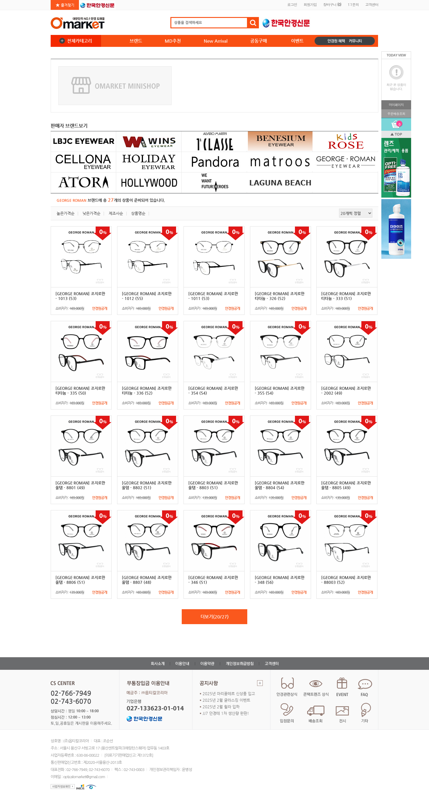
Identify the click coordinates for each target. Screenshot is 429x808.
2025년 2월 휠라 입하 (221, 706)
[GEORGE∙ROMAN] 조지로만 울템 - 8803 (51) (213, 485)
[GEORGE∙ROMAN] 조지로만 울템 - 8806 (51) (80, 579)
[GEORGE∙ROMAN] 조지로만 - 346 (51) (213, 579)
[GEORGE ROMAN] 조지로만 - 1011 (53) (213, 296)
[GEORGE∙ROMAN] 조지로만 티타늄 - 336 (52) (147, 390)
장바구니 (332, 4)
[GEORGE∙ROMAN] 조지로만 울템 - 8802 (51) (147, 485)
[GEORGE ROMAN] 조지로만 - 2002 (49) (346, 390)
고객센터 (371, 4)
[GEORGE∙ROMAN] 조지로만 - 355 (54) (279, 390)
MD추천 (173, 40)
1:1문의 (353, 4)
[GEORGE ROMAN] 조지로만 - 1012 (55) (147, 296)
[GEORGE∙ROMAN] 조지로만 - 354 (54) (213, 390)
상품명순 (138, 213)
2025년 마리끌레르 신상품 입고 (229, 693)
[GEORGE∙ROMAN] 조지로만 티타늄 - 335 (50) (80, 390)
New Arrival (216, 40)
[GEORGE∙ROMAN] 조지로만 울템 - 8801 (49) (80, 485)
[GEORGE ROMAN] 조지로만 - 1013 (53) (80, 296)
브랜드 (136, 40)
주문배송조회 (396, 113)
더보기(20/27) (214, 616)
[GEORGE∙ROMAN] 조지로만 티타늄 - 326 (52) (279, 296)
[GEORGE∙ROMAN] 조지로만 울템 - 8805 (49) (346, 485)
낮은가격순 (91, 213)
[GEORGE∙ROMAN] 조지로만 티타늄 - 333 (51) (346, 296)
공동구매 (258, 40)
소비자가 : (81, 308)
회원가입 (310, 4)
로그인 (292, 4)
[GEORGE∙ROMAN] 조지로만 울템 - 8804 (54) (279, 485)
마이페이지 (396, 104)
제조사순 (116, 213)
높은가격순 (65, 213)
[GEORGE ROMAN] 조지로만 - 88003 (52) (346, 579)
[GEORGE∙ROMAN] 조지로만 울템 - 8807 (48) (147, 579)
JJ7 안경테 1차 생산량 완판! (226, 713)
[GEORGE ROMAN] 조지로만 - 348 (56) (279, 579)
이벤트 (297, 40)
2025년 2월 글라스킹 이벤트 (226, 700)
